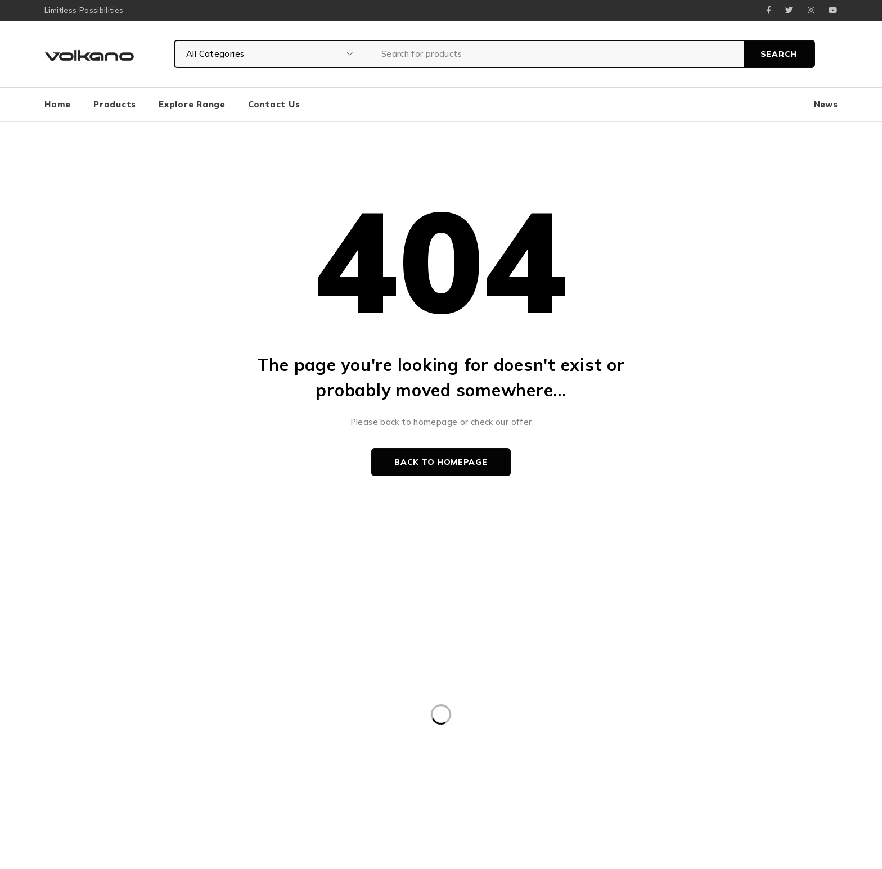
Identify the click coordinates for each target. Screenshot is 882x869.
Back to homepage (440, 462)
